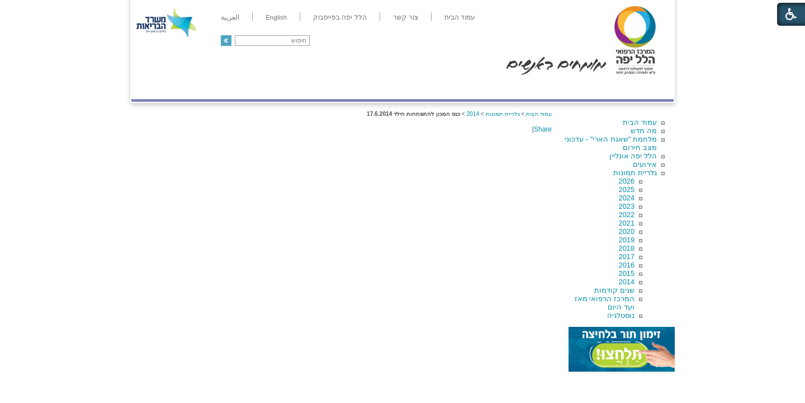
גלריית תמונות (635, 172)
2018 (626, 248)
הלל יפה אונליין (633, 156)
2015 (626, 273)
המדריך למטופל (441, 87)
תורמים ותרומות (204, 87)
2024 (626, 198)
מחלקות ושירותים (574, 87)
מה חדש (644, 130)
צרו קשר (149, 87)
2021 (626, 223)
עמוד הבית (640, 122)
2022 (626, 214)
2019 (626, 240)
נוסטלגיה (620, 315)
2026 (626, 181)
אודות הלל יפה (505, 87)
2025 (626, 189)
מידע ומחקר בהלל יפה (364, 87)
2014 (626, 282)
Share (543, 129)
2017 (626, 256)
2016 (626, 265)
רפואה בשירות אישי (280, 87)
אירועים (645, 164)
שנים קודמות (614, 290)
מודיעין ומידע (641, 87)
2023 (626, 206)
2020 (626, 231)
